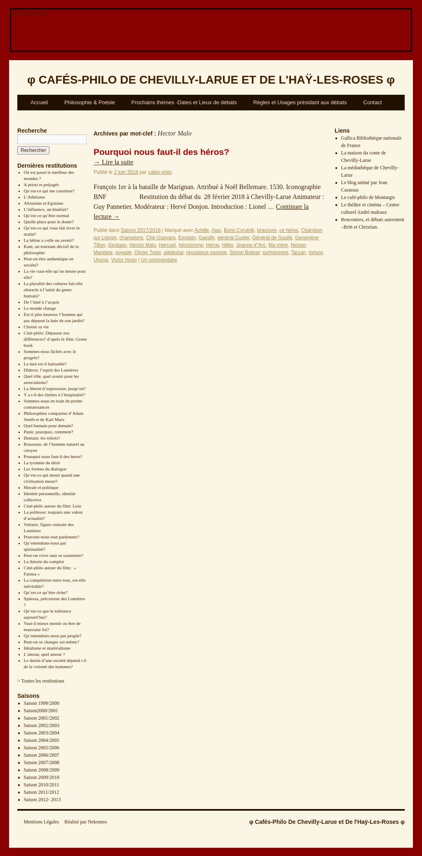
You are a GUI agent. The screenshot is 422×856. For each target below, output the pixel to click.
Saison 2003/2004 (41, 733)
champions (131, 238)
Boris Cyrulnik (239, 230)
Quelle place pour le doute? (49, 221)
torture (316, 252)
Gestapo (117, 245)
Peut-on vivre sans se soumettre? (53, 555)
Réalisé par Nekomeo (85, 822)
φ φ (211, 79)
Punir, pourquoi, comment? (48, 431)
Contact (372, 102)
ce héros (288, 230)
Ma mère (278, 245)
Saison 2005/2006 (41, 748)
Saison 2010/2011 (41, 785)
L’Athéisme (34, 196)
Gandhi (207, 238)
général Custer (233, 238)
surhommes (275, 252)
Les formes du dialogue (45, 468)
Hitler (227, 245)
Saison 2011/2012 (41, 792)
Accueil (39, 102)
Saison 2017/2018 (141, 230)
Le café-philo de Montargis (368, 197)
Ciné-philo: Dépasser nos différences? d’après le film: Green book (55, 339)
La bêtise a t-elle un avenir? (49, 240)
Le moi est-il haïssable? (45, 363)
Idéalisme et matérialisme (47, 648)
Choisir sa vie (36, 326)
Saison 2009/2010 (41, 777)
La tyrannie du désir (42, 462)
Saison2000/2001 (41, 710)
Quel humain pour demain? (48, 425)
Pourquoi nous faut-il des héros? (53, 456)
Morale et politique (41, 487)
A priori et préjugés (41, 184)
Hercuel (167, 245)
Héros (212, 245)
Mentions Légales (41, 822)
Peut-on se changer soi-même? (52, 641)
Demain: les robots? (42, 437)
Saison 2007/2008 (41, 762)
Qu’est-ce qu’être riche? (46, 592)
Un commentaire (159, 260)
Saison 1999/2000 (41, 703)
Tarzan (298, 252)
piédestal (173, 252)
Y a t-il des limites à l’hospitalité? (54, 394)
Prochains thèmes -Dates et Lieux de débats (184, 102)
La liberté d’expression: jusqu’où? (55, 388)
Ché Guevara (160, 238)
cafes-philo (160, 172)
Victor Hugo (124, 260)
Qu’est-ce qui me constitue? (49, 190)
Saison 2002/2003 (41, 725)
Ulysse (101, 260)
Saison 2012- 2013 (42, 799)
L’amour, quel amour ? (44, 654)
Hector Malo (142, 245)
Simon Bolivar (245, 252)
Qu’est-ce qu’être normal (47, 215)
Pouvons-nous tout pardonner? (51, 536)
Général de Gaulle (272, 238)
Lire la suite (113, 162)
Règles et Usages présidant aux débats (300, 102)
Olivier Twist (147, 252)
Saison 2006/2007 (41, 755)
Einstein (187, 238)
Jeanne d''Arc (251, 245)
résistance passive (206, 252)
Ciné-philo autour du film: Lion (52, 505)
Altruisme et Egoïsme (43, 203)
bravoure (267, 230)
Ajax (216, 230)
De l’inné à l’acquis (41, 301)
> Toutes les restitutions (40, 681)
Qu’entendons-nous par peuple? (53, 635)
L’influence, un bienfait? (46, 209)
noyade (123, 252)
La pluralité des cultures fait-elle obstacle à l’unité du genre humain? (53, 289)
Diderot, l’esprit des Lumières (51, 369)
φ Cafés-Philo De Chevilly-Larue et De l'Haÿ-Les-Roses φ (327, 822)
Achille (202, 230)
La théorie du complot (44, 561)
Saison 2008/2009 (41, 770)
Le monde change (40, 308)
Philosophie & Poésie (89, 102)
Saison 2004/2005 (41, 740)
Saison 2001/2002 (41, 718)
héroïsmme (190, 245)
